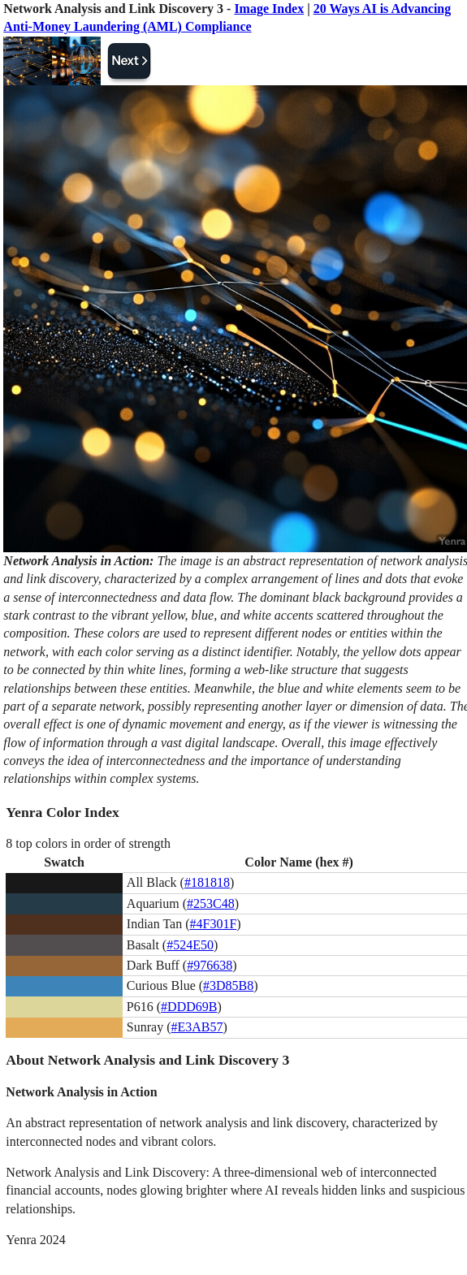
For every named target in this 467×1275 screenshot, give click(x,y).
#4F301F (213, 924)
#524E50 (190, 945)
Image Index (269, 8)
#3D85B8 (228, 985)
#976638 (209, 965)
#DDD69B (189, 1007)
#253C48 (211, 903)
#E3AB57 (197, 1027)
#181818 (207, 882)
